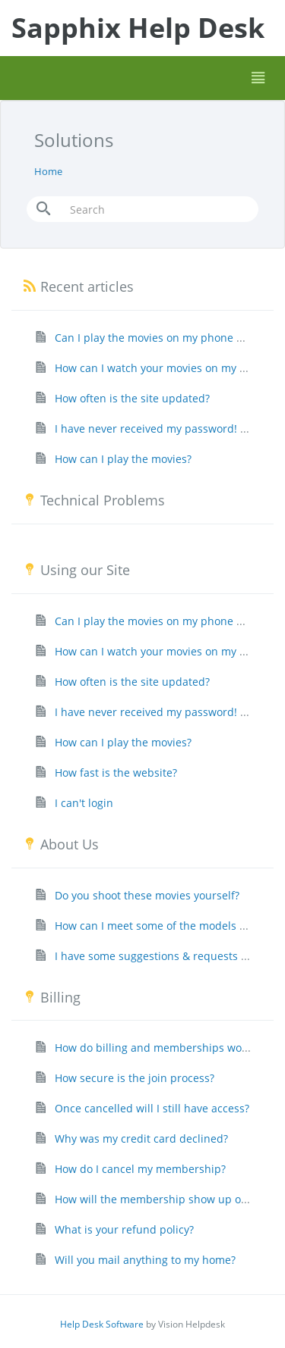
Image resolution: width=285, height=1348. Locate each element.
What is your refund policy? (124, 1229)
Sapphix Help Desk (137, 27)
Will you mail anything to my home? (145, 1260)
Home (48, 171)
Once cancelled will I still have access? (152, 1108)
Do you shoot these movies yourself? (147, 895)
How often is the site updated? (132, 398)
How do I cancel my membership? (140, 1169)
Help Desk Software (102, 1324)
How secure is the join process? (134, 1078)
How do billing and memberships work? (155, 1047)
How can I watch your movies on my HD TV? (164, 368)
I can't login (84, 803)
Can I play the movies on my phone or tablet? (169, 337)
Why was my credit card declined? (141, 1138)
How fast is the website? (116, 772)
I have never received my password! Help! (161, 428)
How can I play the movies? (123, 459)
